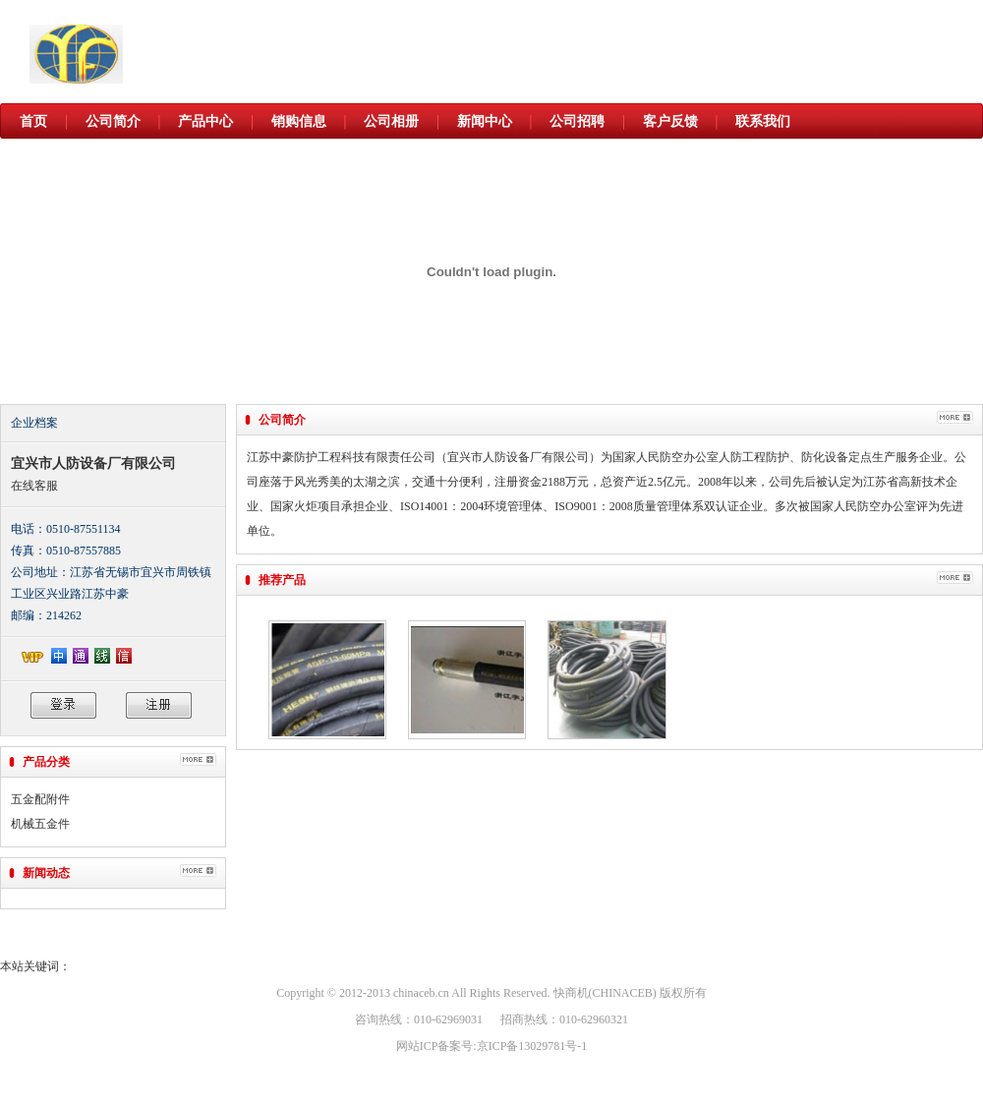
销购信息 (298, 121)
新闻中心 (484, 121)
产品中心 (205, 121)
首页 (33, 121)
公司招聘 (577, 121)
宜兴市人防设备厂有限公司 (93, 463)
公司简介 (113, 121)
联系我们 (762, 121)
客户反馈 (670, 121)
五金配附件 (40, 799)
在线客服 (34, 486)
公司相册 (391, 121)
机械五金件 (40, 824)
